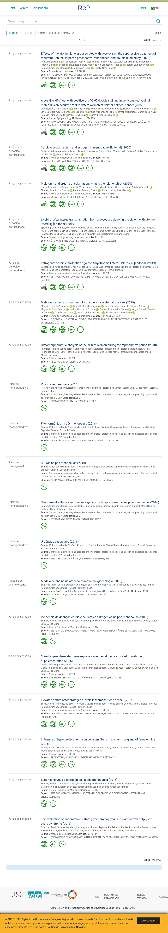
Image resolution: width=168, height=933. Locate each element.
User (143, 8)
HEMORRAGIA (73, 519)
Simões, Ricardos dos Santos (82, 466)
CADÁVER (111, 240)
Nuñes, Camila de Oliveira (82, 309)
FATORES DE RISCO (91, 519)
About (24, 8)
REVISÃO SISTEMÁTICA (63, 713)
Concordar (149, 920)
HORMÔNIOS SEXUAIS (76, 757)
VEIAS (108, 558)
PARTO (101, 240)
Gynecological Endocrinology (63, 834)
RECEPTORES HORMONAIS (89, 713)
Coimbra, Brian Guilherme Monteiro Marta (97, 584)
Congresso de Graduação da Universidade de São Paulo (102, 591)
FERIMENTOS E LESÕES (92, 558)
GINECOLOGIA (58, 594)
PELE (53, 361)
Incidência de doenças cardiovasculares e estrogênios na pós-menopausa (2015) (94, 617)
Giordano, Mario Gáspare (70, 830)
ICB (76, 71)
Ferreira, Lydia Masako (131, 352)
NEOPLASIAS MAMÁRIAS (64, 480)
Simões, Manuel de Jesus (112, 667)
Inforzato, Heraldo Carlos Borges (57, 348)
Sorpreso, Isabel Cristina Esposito (132, 187)
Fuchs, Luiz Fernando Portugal (107, 267)
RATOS (75, 677)
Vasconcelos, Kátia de (52, 267)
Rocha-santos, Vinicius (58, 231)
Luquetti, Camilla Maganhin (87, 306)
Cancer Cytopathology (60, 118)
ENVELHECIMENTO (111, 276)
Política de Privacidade (111, 896)
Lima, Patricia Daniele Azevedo (75, 352)
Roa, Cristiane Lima (50, 61)
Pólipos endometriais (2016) (59, 384)
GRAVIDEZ (91, 240)
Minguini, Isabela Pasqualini (55, 306)
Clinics (52, 358)
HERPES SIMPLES (87, 75)
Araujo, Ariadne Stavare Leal (55, 747)
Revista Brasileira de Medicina (64, 627)
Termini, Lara (80, 108)
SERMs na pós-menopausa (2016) (63, 463)
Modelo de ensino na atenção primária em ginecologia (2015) (81, 581)
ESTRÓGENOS (88, 161)
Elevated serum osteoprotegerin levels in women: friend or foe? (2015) (87, 700)
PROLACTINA (57, 757)
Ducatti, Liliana (124, 227)
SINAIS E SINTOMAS (94, 440)
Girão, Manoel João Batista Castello (125, 151)
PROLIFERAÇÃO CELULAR (101, 319)
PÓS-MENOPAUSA (74, 440)
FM (80, 71)
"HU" (29, 33)
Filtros (13, 33)
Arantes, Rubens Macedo (83, 231)
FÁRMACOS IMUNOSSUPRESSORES (99, 78)
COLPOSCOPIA (95, 125)
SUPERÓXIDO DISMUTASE (78, 121)
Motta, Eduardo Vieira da (143, 545)
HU (84, 71)
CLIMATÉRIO (57, 440)
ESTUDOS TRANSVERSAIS (73, 125)
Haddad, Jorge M (69, 187)
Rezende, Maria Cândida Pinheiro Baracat (125, 306)
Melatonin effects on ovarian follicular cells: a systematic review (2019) (88, 302)
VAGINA (121, 125)
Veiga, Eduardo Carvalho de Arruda (96, 187)
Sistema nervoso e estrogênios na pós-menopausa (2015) (79, 779)
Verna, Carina (103, 747)
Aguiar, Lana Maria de (127, 61)
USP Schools (40, 8)
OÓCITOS (59, 322)
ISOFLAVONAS (113, 440)
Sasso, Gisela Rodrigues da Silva (57, 703)
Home (12, 8)
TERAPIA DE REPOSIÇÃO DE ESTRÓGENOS (117, 630)
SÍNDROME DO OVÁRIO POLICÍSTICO (139, 837)
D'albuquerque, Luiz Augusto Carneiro (85, 234)
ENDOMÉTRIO (58, 401)
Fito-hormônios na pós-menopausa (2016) (69, 423)
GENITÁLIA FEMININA (69, 78)
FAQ (97, 896)
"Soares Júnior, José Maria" (56, 33)
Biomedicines (56, 71)
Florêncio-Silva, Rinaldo (112, 620)
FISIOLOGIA (57, 75)
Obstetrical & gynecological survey (66, 237)
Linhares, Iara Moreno (101, 61)
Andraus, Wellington (67, 227)
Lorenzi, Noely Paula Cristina (55, 108)
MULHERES (110, 125)
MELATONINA (104, 75)
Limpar (158, 32)
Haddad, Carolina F (50, 187)
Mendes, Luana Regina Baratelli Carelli (97, 227)
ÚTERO (54, 240)
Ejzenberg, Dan (48, 227)
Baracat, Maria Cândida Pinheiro (84, 427)
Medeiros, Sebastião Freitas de (106, 64)
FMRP (113, 193)
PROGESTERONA (123, 319)
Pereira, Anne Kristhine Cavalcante (58, 388)
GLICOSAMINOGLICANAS (79, 837)
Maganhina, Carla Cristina (138, 783)
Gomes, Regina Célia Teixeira (87, 750)
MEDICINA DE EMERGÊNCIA (65, 558)
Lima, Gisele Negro (50, 664)
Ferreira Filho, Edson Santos (73, 64)
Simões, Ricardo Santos (123, 348)
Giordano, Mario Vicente (53, 827)
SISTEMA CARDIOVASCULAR (65, 161)
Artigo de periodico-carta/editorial (17, 151)
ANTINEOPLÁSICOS (87, 480)
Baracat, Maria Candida (89, 786)
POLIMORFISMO (49, 717)
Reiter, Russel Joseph (75, 61)
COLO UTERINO (125, 121)
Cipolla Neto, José (104, 68)
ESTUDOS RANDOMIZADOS (126, 75)
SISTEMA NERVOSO (76, 276)
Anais (52, 591)
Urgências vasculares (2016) (60, 541)
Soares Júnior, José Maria (54, 68)
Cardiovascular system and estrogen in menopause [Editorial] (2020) (86, 147)
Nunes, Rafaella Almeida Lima (138, 108)
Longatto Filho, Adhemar (111, 112)
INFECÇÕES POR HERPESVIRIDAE (136, 78)
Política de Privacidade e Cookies (66, 927)
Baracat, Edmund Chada (138, 64)
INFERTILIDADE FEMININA (72, 240)
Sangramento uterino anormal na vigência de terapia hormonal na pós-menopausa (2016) (100, 502)
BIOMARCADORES (107, 121)
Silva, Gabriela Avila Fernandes (56, 112)
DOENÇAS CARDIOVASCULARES (120, 713)
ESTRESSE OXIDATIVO (77, 197)
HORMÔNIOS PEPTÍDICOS (102, 757)
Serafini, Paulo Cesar (134, 231)
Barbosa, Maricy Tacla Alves (142, 112)
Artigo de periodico (20, 53)
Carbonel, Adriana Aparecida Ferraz (58, 151)
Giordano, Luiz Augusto (78, 827)
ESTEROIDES (47, 322)
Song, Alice (138, 227)
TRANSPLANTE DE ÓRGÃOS (103, 197)
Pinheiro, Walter (84, 388)
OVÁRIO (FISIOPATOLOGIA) (93, 677)
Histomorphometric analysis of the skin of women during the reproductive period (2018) (99, 345)
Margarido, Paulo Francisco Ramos (136, 584)
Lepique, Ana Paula (80, 68)
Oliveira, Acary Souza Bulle (77, 267)
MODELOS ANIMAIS (61, 677)
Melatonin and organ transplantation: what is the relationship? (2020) (86, 183)
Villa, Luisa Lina (77, 115)
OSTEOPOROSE (146, 713)
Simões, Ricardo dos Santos (92, 151)
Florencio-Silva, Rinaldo (86, 703)
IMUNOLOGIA (70, 75)
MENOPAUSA (103, 161)
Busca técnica (142, 896)
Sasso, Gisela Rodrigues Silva (85, 620)
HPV (95, 121)
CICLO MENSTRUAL (80, 361)
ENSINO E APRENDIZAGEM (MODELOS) (86, 594)
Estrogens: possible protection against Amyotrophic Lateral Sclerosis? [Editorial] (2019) (98, 263)
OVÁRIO (82, 319)
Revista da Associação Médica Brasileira (69, 157)
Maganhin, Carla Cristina (53, 309)
